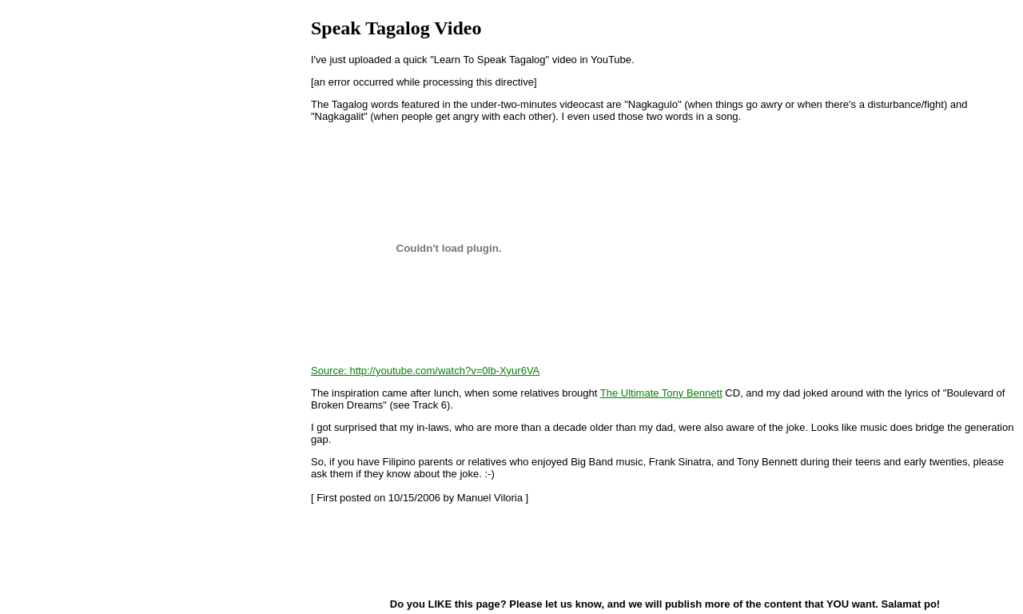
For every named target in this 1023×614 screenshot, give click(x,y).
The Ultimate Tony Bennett (661, 393)
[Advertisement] (391, 550)
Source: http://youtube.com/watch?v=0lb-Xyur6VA (425, 371)
